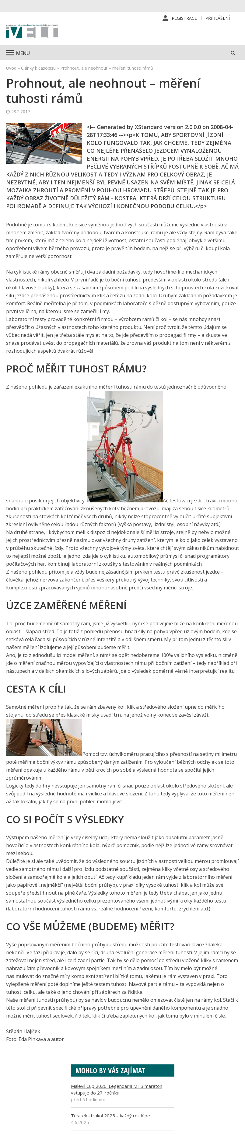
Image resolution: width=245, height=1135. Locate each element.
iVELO (32, 32)
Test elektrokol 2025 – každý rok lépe (110, 1115)
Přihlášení (217, 18)
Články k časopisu (38, 68)
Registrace (184, 18)
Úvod (11, 68)
